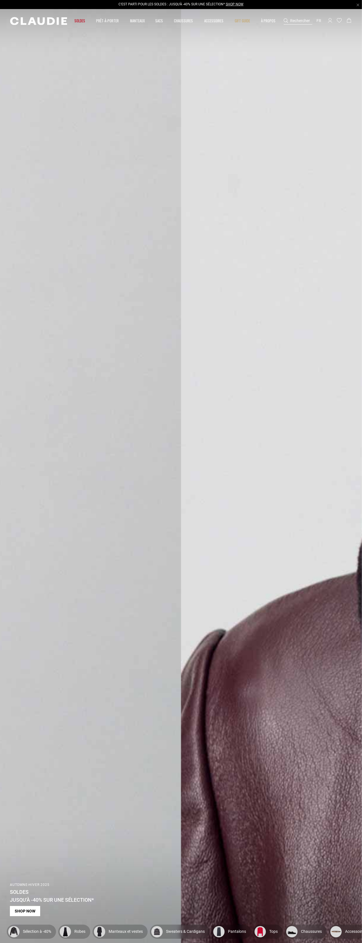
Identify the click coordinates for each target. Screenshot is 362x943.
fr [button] (318, 20)
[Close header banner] (358, 4)
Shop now (25, 911)
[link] (137, 21)
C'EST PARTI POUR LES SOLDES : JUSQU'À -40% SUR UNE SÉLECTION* (181, 4)
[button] (80, 21)
